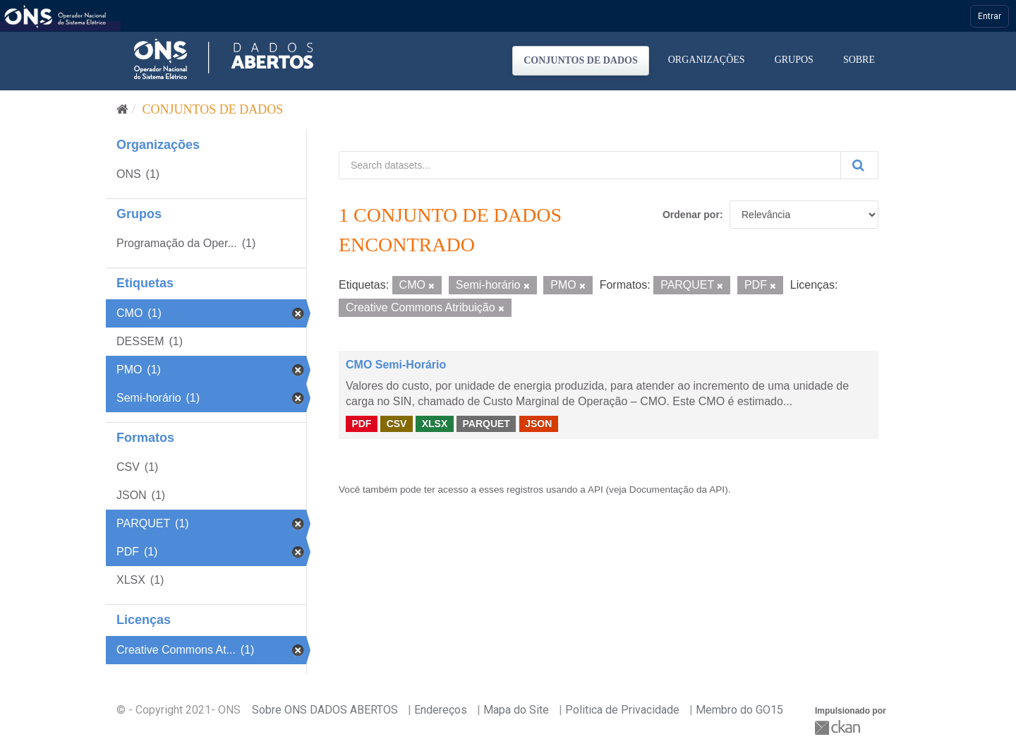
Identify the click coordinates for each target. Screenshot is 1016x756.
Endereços (440, 709)
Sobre (859, 59)
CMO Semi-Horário (396, 365)
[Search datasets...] (590, 165)
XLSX (435, 423)
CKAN (839, 727)
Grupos (794, 59)
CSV (397, 423)
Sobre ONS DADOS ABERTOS (325, 709)
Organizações (706, 59)
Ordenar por (691, 214)
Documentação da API (677, 489)
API (595, 489)
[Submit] (859, 165)
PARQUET (485, 423)
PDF (361, 423)
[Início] (122, 109)
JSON (538, 423)
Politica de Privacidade (622, 709)
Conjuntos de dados (581, 60)
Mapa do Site (516, 709)
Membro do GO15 (739, 709)
